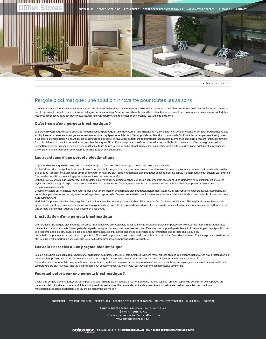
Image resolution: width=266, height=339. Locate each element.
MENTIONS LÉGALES (134, 330)
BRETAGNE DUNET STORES (109, 330)
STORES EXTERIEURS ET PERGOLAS (132, 301)
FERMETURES (102, 301)
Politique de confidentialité (162, 330)
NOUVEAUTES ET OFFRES (169, 301)
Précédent (211, 83)
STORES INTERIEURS (80, 301)
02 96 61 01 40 (158, 308)
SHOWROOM (193, 301)
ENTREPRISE (59, 301)
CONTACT (209, 301)
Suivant (224, 83)
